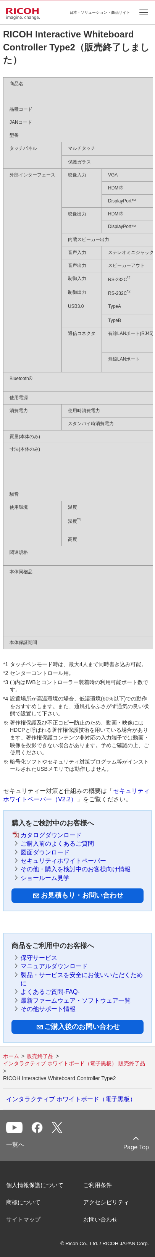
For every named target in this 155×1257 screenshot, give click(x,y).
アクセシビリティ (106, 1202)
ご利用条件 (97, 1185)
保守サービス (39, 957)
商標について (23, 1202)
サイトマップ (23, 1219)
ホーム (11, 1056)
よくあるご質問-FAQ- (50, 991)
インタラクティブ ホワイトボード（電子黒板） (71, 1099)
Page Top (136, 1147)
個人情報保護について (34, 1185)
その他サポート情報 (48, 1009)
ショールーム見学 (45, 878)
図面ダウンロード (45, 852)
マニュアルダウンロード (54, 966)
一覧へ (15, 1144)
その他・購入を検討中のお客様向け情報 (76, 869)
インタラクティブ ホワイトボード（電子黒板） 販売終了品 (74, 1063)
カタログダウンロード (51, 835)
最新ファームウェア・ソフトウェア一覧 (76, 1000)
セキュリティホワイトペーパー (63, 860)
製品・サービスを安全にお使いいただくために (82, 979)
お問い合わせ (100, 1219)
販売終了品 (40, 1056)
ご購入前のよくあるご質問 (57, 843)
